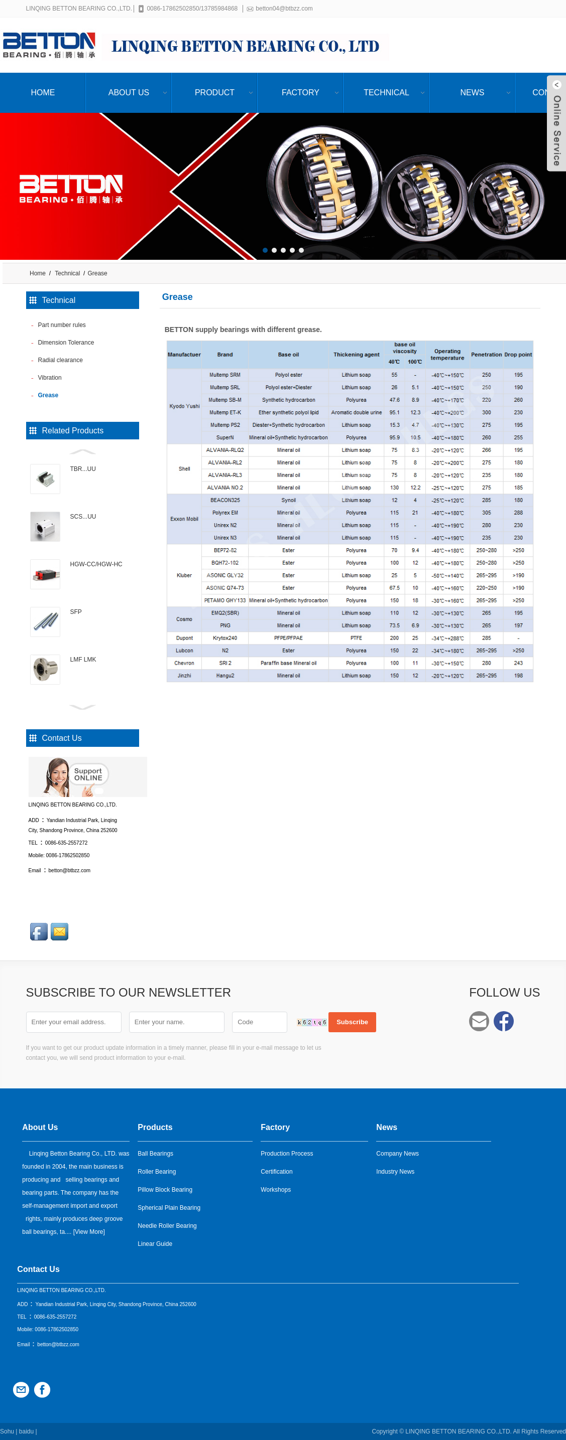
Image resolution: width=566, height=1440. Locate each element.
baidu (26, 1430)
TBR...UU (83, 468)
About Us (129, 92)
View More (89, 1231)
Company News (397, 1153)
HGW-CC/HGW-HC (96, 564)
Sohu (7, 1430)
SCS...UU (83, 516)
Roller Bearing (157, 1171)
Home (43, 92)
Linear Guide (155, 1243)
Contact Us (38, 1268)
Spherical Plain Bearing (169, 1207)
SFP (76, 611)
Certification (276, 1171)
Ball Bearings (155, 1153)
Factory (300, 92)
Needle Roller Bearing (167, 1225)
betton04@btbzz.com (286, 8)
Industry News (395, 1171)
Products (155, 1127)
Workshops (276, 1189)
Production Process (287, 1153)
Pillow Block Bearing (165, 1189)
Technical (386, 92)
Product (215, 92)
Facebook (504, 1021)
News (473, 92)
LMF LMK (83, 659)
